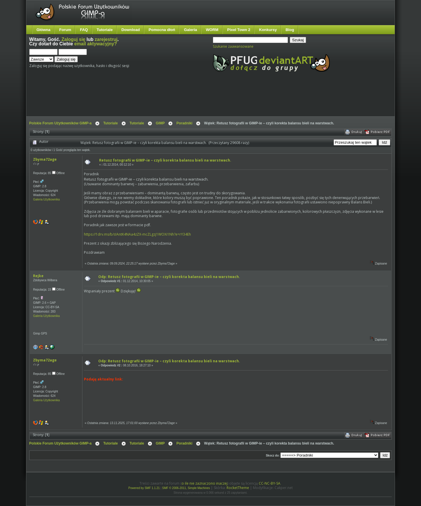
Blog (290, 30)
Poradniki (184, 123)
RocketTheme (238, 487)
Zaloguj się (73, 39)
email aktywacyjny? (95, 43)
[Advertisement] (139, 99)
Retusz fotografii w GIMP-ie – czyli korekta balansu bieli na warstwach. (165, 160)
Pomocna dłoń (162, 30)
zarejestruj (106, 39)
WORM (212, 30)
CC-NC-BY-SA (269, 483)
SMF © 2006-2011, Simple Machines (186, 488)
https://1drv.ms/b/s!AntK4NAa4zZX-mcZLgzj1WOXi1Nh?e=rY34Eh (137, 234)
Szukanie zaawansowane (233, 46)
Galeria (190, 30)
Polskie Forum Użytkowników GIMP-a (60, 123)
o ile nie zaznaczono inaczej (204, 483)
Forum (65, 30)
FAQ (84, 30)
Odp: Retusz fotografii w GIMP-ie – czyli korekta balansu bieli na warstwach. (169, 276)
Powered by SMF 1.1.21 (144, 488)
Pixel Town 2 (238, 30)
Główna (44, 30)
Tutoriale (105, 30)
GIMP (160, 123)
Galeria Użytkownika (46, 199)
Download (130, 30)
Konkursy (268, 30)
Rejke (38, 275)
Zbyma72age (45, 159)
